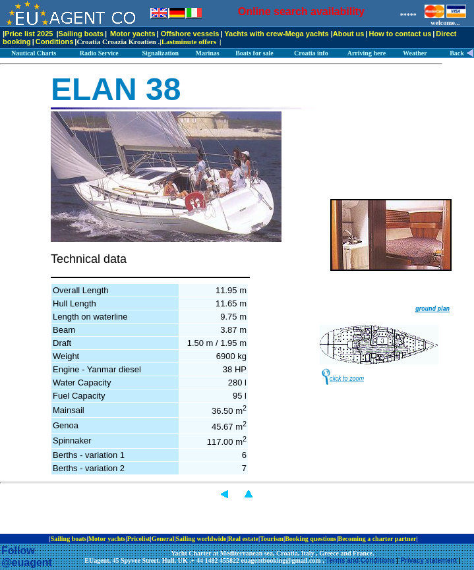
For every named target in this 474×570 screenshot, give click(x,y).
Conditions (54, 41)
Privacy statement (428, 560)
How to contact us (400, 34)
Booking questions (310, 538)
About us (349, 34)
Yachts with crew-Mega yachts (276, 34)
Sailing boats (81, 34)
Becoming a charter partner (377, 538)
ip (422, 538)
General (163, 538)
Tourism (271, 538)
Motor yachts (132, 34)
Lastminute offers (189, 41)
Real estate (243, 538)
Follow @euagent (26, 556)
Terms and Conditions (360, 560)
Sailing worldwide (200, 538)
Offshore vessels (190, 34)
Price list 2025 (29, 34)
